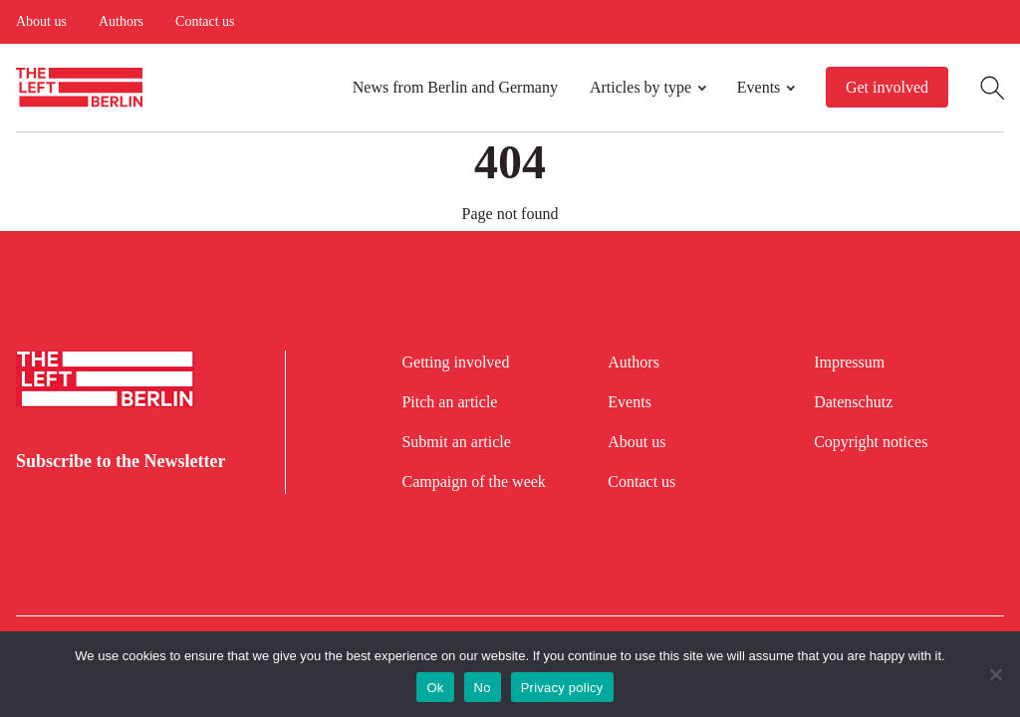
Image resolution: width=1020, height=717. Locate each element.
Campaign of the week (473, 481)
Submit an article (455, 441)
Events (759, 87)
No (482, 687)
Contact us (205, 21)
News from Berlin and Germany (455, 87)
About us (41, 21)
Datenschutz (853, 401)
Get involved (887, 87)
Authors (121, 21)
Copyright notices (870, 441)
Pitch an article (449, 401)
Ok (434, 687)
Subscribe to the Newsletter (120, 461)
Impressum (849, 362)
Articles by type (640, 87)
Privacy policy (562, 687)
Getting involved (455, 362)
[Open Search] (992, 88)
